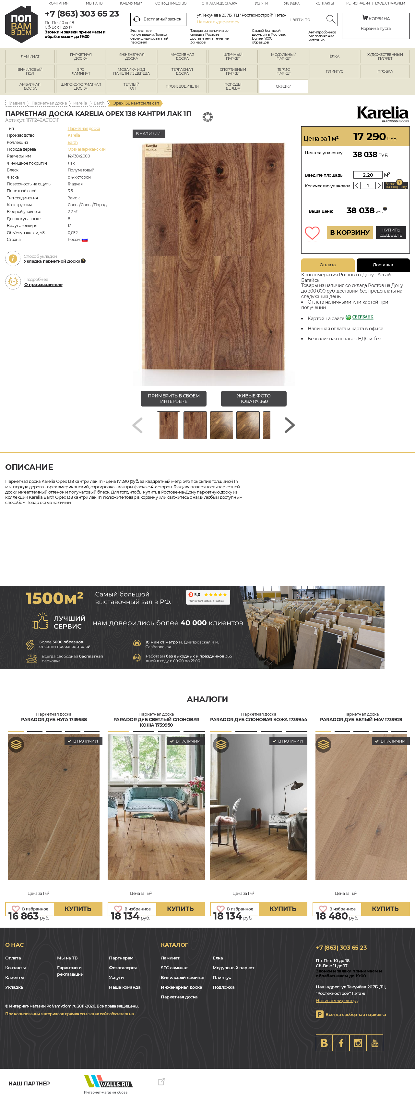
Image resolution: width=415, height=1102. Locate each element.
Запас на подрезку (396, 185)
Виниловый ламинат (183, 980)
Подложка (223, 990)
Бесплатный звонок (157, 19)
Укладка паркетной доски (52, 261)
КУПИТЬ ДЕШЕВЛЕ (391, 232)
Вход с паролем (390, 4)
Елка (218, 961)
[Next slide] (290, 426)
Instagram (358, 1046)
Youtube (374, 1046)
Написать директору (218, 21)
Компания (58, 3)
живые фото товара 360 (253, 398)
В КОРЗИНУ (350, 232)
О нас (14, 948)
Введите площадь (324, 175)
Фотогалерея (123, 970)
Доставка (383, 264)
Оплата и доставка (219, 3)
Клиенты (14, 980)
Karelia (80, 103)
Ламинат (170, 961)
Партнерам (121, 961)
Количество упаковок (327, 185)
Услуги (261, 3)
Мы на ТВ (94, 3)
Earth (99, 103)
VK (324, 1046)
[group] (214, 256)
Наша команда (124, 990)
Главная (16, 103)
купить (78, 912)
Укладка (292, 3)
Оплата (328, 264)
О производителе (43, 284)
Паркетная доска (49, 103)
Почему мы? (130, 3)
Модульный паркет (233, 970)
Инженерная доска (181, 990)
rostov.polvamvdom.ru (21, 24)
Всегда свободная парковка (356, 1017)
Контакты (324, 3)
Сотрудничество (170, 3)
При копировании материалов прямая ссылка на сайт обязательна (69, 1017)
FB (341, 1046)
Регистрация (358, 4)
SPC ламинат (174, 970)
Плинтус (222, 980)
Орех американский (87, 149)
